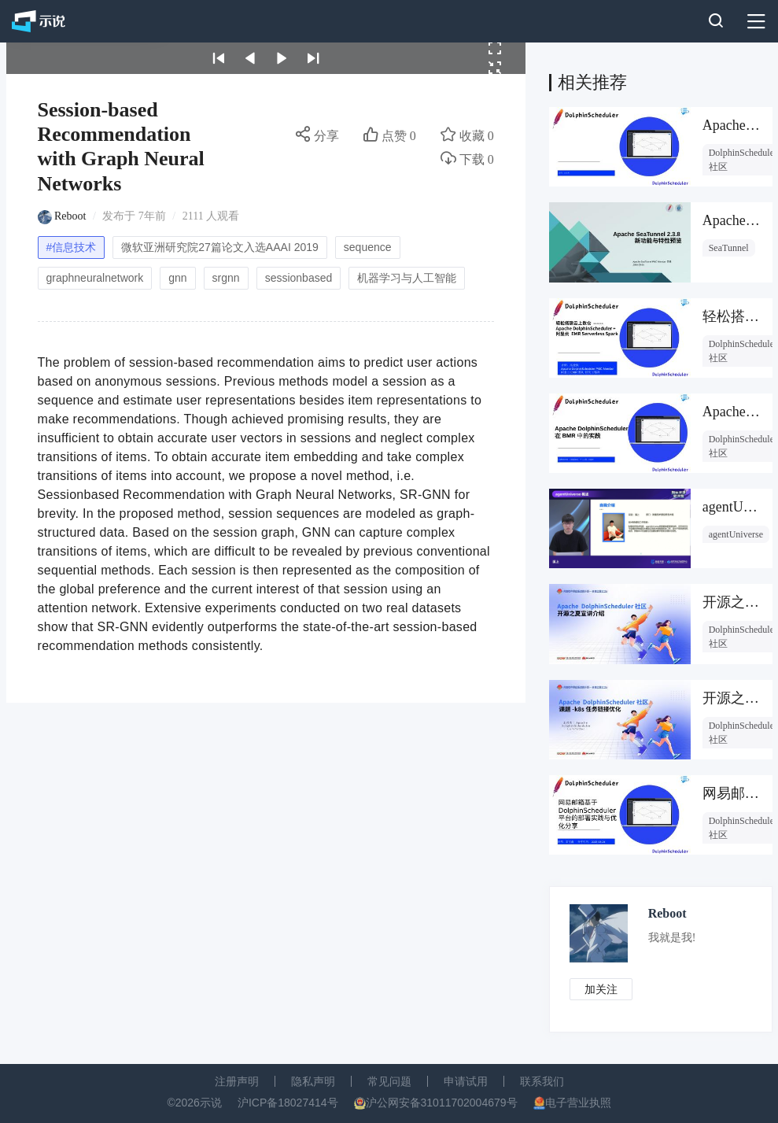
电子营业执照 (578, 1102)
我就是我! (672, 938)
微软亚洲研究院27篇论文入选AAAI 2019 (220, 247)
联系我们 (542, 1081)
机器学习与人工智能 (406, 278)
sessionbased (299, 278)
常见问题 (389, 1081)
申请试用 (466, 1081)
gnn (177, 278)
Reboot (70, 216)
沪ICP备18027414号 (288, 1102)
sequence (368, 247)
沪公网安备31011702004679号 (442, 1102)
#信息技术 (71, 247)
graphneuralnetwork (95, 278)
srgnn (226, 278)
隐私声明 (313, 1081)
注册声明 (237, 1081)
